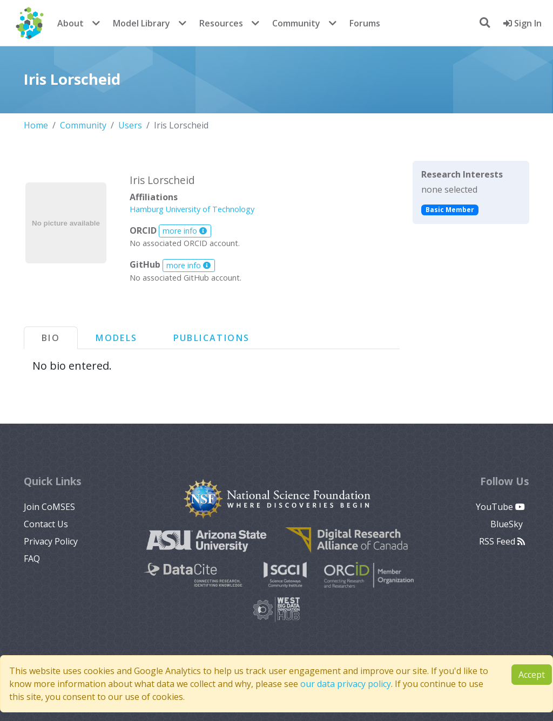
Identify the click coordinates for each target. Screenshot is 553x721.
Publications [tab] (211, 338)
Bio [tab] (51, 338)
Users (130, 125)
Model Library (141, 23)
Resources (221, 23)
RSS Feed (502, 541)
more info (185, 231)
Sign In (522, 23)
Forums (364, 23)
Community (296, 23)
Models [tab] (116, 338)
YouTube (500, 507)
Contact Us (46, 524)
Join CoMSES (49, 507)
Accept (531, 675)
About (70, 23)
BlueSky (507, 524)
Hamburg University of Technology (192, 209)
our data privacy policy (345, 684)
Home (36, 125)
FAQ (32, 558)
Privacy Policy (51, 541)
